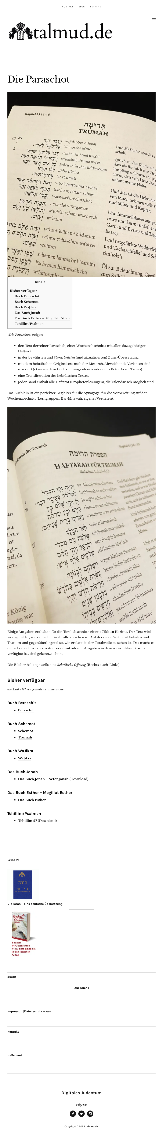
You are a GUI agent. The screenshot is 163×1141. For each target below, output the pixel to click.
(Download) (37, 821)
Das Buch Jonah (27, 313)
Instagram (90, 1116)
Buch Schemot (27, 302)
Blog (82, 6)
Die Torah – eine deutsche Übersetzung (34, 904)
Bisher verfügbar (23, 291)
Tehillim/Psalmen (29, 324)
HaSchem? (14, 1055)
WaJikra (24, 758)
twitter (81, 1116)
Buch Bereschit (27, 296)
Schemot (25, 731)
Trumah (25, 737)
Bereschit (26, 710)
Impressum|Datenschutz (24, 1011)
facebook (73, 1116)
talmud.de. (92, 1126)
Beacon (47, 1011)
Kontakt (67, 6)
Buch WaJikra (25, 307)
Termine (95, 6)
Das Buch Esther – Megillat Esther (42, 318)
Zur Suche (81, 988)
